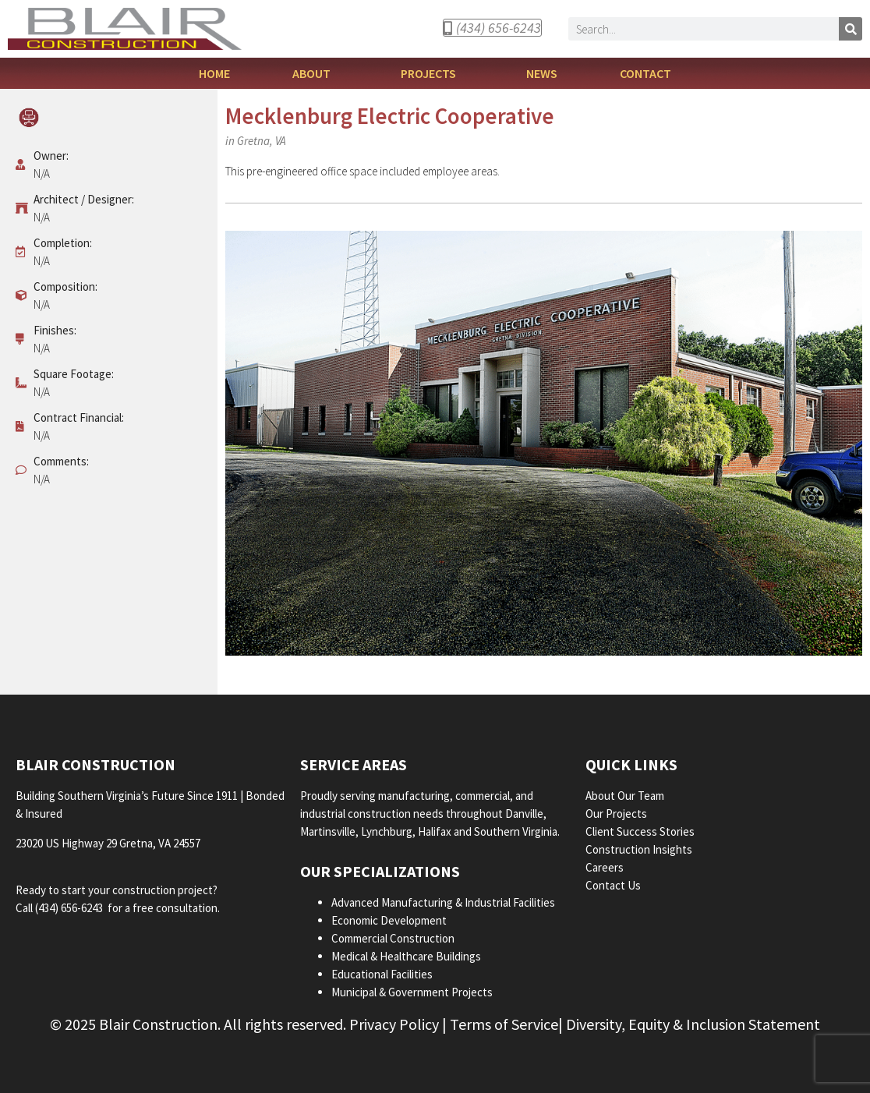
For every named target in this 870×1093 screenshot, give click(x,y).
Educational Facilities (382, 974)
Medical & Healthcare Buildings (406, 956)
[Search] (850, 29)
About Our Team (626, 795)
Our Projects (617, 813)
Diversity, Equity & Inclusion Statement (693, 1024)
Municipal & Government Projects (412, 992)
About (315, 73)
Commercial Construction (392, 938)
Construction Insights (640, 849)
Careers (605, 867)
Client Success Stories (641, 831)
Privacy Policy (394, 1024)
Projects (432, 73)
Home (214, 73)
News (541, 73)
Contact (645, 73)
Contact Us (613, 885)
